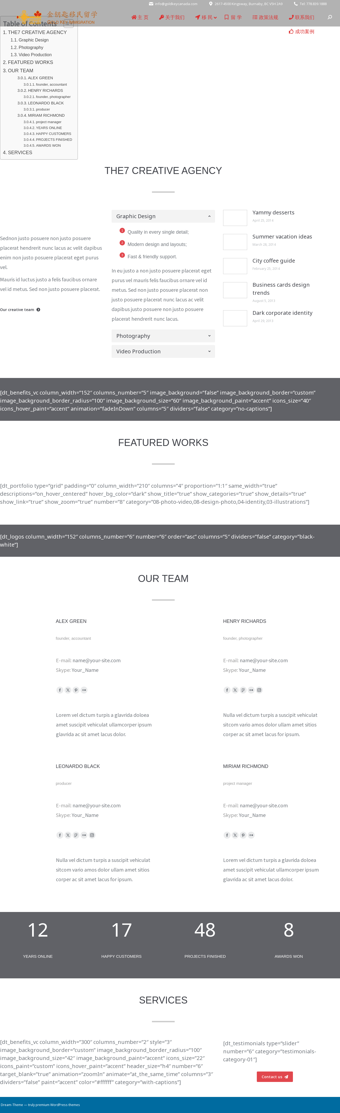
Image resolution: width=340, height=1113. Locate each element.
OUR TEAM (20, 70)
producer (43, 109)
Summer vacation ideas (282, 236)
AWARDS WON (48, 145)
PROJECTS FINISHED (54, 140)
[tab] (163, 216)
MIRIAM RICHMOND (46, 115)
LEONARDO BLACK (46, 103)
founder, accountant (51, 84)
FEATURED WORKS (30, 62)
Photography (31, 47)
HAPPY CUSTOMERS (53, 134)
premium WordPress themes (58, 1105)
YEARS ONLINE (49, 128)
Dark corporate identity (282, 312)
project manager (49, 122)
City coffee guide (274, 260)
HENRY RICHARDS (45, 90)
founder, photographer (53, 97)
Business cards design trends (281, 288)
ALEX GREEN (40, 78)
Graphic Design (34, 39)
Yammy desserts (274, 212)
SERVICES (20, 152)
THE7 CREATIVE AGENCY (37, 32)
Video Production (35, 54)
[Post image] (235, 218)
